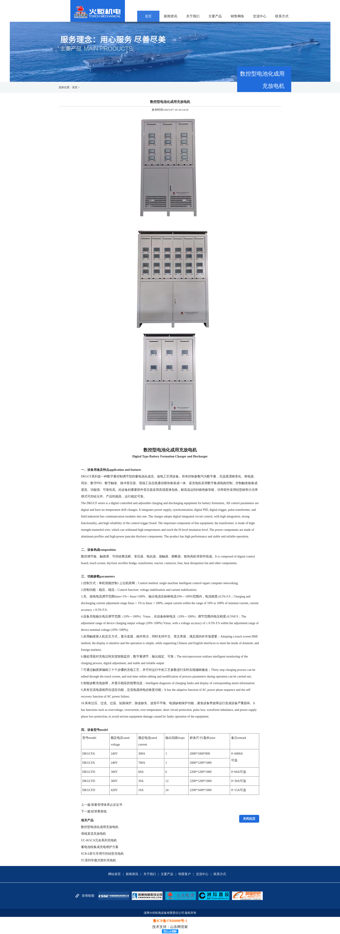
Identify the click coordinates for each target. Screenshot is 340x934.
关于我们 (193, 16)
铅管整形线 (99, 811)
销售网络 (237, 16)
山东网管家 (179, 927)
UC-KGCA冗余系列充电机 (99, 840)
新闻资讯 (170, 16)
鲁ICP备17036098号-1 (170, 921)
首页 (148, 16)
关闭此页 (249, 818)
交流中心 (259, 16)
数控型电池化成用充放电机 (99, 827)
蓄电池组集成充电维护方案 (99, 847)
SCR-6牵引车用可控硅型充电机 (102, 853)
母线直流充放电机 (93, 833)
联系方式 (282, 16)
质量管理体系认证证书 (106, 804)
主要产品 (215, 16)
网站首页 (114, 874)
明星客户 (184, 874)
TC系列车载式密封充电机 (98, 860)
